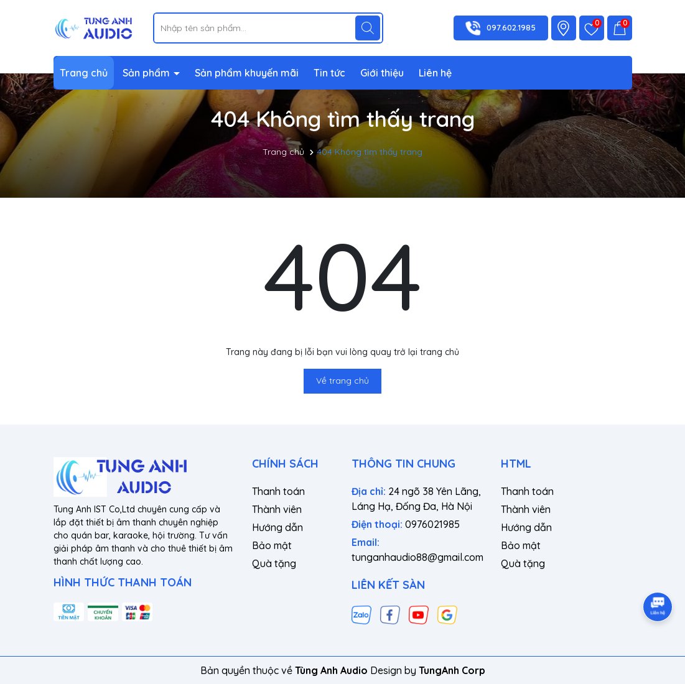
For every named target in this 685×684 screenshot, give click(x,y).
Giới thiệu (382, 73)
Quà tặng (274, 563)
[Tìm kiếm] (367, 28)
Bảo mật (272, 545)
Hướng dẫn (277, 527)
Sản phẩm (147, 73)
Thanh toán (278, 491)
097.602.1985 (511, 27)
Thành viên (277, 509)
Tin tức (329, 73)
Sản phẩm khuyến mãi (247, 73)
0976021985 (432, 524)
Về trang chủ (342, 380)
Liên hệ (435, 73)
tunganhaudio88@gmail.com (417, 557)
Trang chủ (84, 73)
